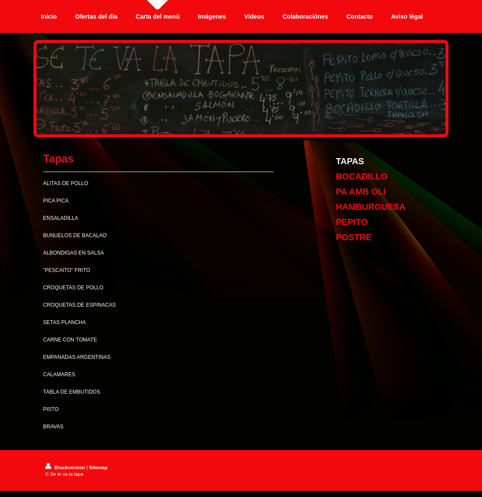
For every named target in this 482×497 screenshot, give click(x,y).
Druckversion (65, 467)
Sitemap (98, 467)
